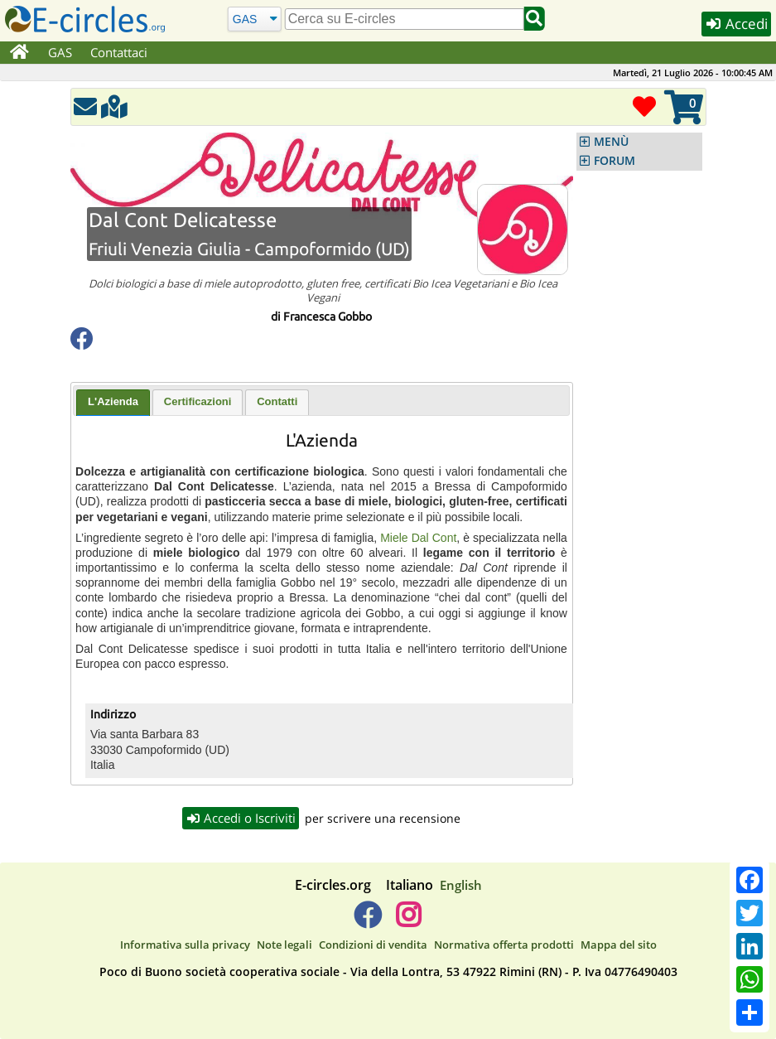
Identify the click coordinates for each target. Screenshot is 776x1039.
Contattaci (118, 52)
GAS (60, 52)
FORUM (614, 160)
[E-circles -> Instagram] (409, 921)
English (461, 885)
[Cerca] (254, 19)
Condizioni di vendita (373, 944)
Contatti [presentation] (277, 401)
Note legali (284, 944)
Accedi (736, 23)
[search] (404, 19)
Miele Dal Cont (418, 537)
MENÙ (611, 141)
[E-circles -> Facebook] (367, 921)
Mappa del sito (619, 944)
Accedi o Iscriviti (241, 817)
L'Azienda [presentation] (113, 401)
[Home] (19, 53)
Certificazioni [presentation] (198, 401)
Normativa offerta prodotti (504, 944)
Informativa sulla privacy (185, 944)
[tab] (113, 402)
